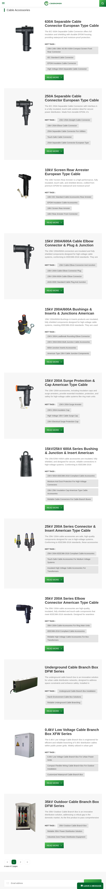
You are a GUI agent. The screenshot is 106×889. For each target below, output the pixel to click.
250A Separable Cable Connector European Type (57, 139)
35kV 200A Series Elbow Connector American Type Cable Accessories (63, 555)
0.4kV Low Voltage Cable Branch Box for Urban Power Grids (62, 704)
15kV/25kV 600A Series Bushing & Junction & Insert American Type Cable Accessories (62, 426)
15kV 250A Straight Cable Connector (64, 116)
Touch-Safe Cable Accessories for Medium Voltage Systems (62, 521)
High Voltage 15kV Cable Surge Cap (80, 392)
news (11, 883)
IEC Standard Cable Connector (50, 54)
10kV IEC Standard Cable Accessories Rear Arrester (71, 189)
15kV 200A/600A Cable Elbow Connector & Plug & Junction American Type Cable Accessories (62, 229)
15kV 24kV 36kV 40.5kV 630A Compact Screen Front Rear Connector (66, 48)
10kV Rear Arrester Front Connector (52, 200)
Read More (42, 74)
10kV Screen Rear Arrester (84, 195)
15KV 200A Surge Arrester (60, 386)
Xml (37, 886)
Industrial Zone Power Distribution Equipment (56, 777)
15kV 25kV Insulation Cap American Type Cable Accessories (62, 459)
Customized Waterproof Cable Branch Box (54, 716)
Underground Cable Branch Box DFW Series (65, 617)
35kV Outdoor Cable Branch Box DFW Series (66, 744)
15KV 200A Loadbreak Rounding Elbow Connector (70, 318)
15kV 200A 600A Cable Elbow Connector (54, 262)
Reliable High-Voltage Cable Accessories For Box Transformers (63, 589)
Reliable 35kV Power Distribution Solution (54, 772)
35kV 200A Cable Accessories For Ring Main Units (70, 577)
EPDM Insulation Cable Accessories (52, 195)
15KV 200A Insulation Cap (48, 392)
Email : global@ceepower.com (18, 865)
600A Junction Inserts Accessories (51, 330)
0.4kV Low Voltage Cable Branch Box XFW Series (65, 679)
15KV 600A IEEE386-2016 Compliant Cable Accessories (72, 448)
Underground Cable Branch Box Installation (67, 639)
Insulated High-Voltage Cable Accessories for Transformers (62, 527)
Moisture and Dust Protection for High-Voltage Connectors (61, 454)
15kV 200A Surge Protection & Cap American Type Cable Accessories (63, 364)
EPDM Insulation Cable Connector (51, 60)
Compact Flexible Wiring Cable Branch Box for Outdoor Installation (65, 710)
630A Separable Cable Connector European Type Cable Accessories (62, 23)
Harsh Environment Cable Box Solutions (54, 645)
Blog (6, 883)
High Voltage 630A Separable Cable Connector (56, 65)
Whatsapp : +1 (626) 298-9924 (18, 861)
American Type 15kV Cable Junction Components (58, 336)
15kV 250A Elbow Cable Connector (52, 121)
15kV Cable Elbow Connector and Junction (67, 251)
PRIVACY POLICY (48, 886)
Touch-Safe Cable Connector (49, 133)
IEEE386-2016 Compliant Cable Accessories (55, 583)
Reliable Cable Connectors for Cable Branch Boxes (59, 465)
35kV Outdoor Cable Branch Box (62, 766)
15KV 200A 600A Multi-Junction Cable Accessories (58, 324)
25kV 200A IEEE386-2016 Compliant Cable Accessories (72, 515)
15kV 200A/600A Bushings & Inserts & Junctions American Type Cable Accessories (66, 297)
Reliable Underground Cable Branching (53, 650)
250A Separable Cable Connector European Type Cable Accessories (62, 94)
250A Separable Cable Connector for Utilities (56, 127)
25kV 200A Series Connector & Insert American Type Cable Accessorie (65, 494)
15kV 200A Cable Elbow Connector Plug (54, 257)
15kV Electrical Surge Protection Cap (52, 397)
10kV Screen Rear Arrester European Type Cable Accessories (65, 167)
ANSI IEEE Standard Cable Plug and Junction (56, 268)
